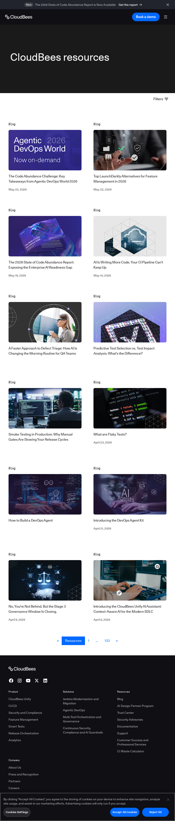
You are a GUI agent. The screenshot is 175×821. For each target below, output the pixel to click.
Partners (14, 775)
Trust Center (125, 706)
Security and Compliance (25, 706)
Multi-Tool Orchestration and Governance (82, 713)
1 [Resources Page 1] (88, 634)
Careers (14, 782)
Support (122, 727)
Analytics (15, 734)
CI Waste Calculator (130, 745)
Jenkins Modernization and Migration (81, 695)
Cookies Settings (17, 812)
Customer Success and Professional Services (132, 736)
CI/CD (13, 699)
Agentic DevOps (74, 704)
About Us (15, 761)
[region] (87, 807)
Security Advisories (130, 713)
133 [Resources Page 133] (107, 634)
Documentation (127, 720)
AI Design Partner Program (135, 699)
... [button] (97, 634)
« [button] (58, 634)
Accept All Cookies (124, 812)
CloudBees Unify (20, 693)
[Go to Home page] (18, 17)
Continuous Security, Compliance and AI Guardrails (83, 724)
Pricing (13, 788)
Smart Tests (17, 720)
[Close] (168, 799)
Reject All (155, 812)
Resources (73, 634)
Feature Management (23, 713)
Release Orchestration (24, 727)
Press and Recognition (24, 768)
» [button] (117, 634)
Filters (160, 99)
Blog (120, 693)
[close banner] (168, 4)
